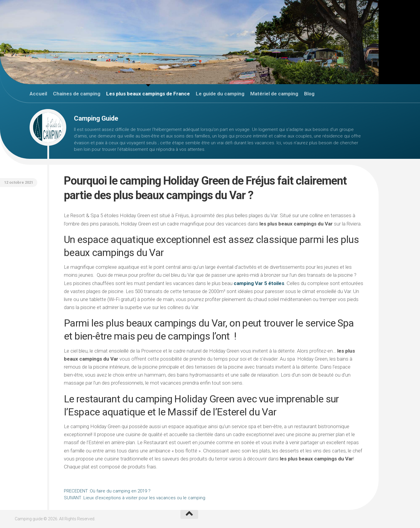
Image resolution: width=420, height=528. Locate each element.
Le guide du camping (220, 94)
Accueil (38, 94)
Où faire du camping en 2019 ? (107, 491)
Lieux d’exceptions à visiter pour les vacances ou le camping (134, 497)
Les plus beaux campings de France (148, 94)
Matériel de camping (274, 94)
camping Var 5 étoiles (259, 283)
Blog (309, 94)
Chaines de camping (76, 94)
